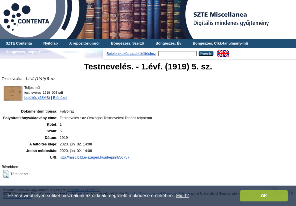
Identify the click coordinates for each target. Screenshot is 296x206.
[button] (6, 174)
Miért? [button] (182, 195)
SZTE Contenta (19, 43)
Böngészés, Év (168, 43)
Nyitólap (50, 43)
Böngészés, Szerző (127, 43)
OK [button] (264, 195)
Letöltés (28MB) (37, 97)
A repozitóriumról (84, 43)
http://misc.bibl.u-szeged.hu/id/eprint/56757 (94, 157)
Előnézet (60, 97)
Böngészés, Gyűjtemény (76, 52)
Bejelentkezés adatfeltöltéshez (131, 53)
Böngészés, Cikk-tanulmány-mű (220, 43)
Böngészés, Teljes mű (25, 52)
